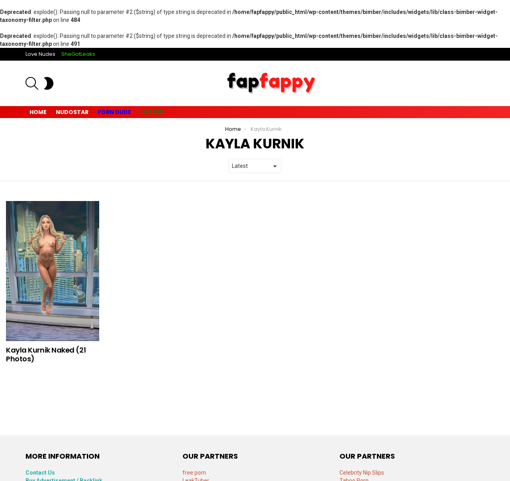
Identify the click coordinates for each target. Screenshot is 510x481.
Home (38, 112)
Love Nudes (40, 54)
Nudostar (72, 112)
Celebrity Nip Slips (361, 472)
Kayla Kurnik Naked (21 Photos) (46, 354)
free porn (194, 472)
